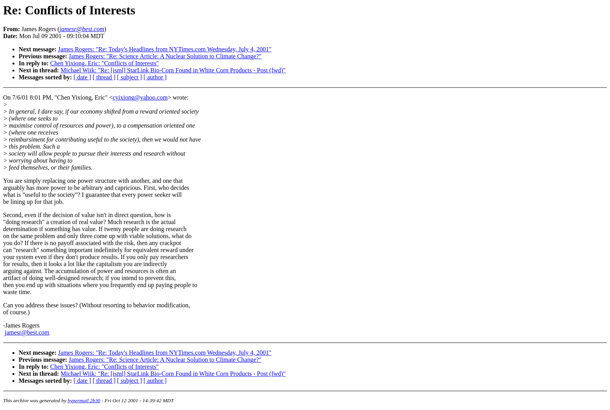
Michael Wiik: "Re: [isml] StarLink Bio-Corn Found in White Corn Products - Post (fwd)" (173, 70)
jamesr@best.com (27, 332)
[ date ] (82, 77)
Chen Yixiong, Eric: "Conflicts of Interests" (104, 63)
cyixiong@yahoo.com (140, 97)
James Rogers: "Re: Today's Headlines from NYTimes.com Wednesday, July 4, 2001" (165, 49)
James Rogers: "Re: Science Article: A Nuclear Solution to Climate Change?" (165, 56)
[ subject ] (129, 77)
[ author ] (155, 77)
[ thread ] (104, 77)
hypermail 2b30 (84, 400)
